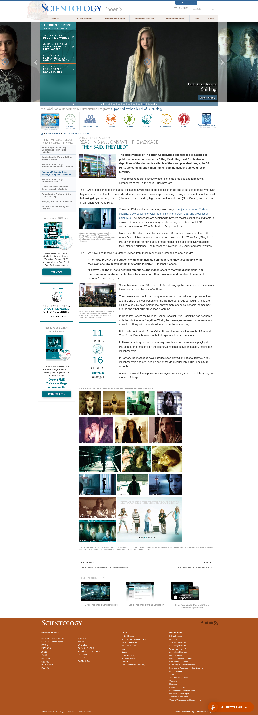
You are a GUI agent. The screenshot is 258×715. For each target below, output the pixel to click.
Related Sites (186, 2)
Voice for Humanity (129, 642)
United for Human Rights (179, 694)
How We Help (50, 128)
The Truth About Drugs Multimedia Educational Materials (57, 165)
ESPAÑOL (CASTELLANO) (89, 651)
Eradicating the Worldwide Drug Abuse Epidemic (57, 158)
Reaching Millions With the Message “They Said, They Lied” (57, 173)
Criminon (111, 120)
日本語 (44, 655)
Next (152, 104)
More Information (128, 659)
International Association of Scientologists (186, 668)
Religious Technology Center (180, 659)
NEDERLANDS (47, 665)
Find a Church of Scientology (133, 665)
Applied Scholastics (90, 120)
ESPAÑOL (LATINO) (86, 648)
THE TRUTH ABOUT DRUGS (76, 133)
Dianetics (173, 639)
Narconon (129, 120)
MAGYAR (82, 638)
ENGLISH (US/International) (52, 638)
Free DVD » (56, 271)
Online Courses (127, 655)
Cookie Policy (188, 712)
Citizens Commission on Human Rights (185, 700)
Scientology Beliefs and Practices (134, 639)
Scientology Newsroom (178, 652)
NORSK (81, 642)
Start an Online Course (178, 662)
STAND (172, 674)
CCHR (184, 120)
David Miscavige (176, 655)
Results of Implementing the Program (55, 207)
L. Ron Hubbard (84, 19)
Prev (105, 104)
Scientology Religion (177, 646)
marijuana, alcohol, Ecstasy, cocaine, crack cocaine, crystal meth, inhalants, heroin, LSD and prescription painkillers (164, 213)
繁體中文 (45, 662)
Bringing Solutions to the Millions (58, 201)
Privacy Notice (175, 712)
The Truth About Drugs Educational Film (52, 180)
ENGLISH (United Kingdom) (52, 642)
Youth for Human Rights (178, 697)
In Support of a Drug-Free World (182, 690)
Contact (124, 662)
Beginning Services (144, 19)
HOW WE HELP (53, 133)
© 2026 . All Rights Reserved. (66, 712)
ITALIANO (82, 658)
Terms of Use (201, 712)
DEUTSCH (45, 668)
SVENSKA (82, 645)
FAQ (197, 19)
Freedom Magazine (206, 126)
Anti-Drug (147, 120)
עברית (44, 651)
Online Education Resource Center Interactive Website (55, 188)
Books (211, 19)
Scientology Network (177, 642)
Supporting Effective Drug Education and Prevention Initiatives (54, 149)
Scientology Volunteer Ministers (182, 665)
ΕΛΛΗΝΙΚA (82, 655)
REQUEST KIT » (56, 394)
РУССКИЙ (45, 659)
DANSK (44, 645)
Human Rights (165, 120)
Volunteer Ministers (175, 19)
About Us (54, 19)
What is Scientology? (115, 19)
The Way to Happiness (70, 121)
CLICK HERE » (56, 316)
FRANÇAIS (46, 648)
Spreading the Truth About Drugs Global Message (57, 195)
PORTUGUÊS (84, 661)
